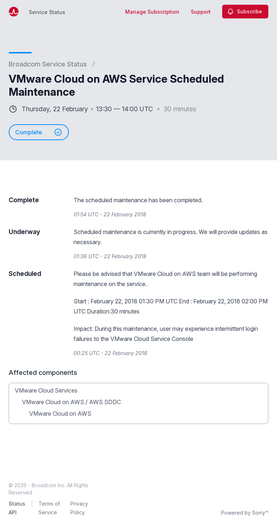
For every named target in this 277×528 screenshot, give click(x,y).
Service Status (47, 12)
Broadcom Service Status (48, 64)
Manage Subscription (152, 12)
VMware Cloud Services (46, 390)
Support (201, 12)
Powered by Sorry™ (244, 513)
